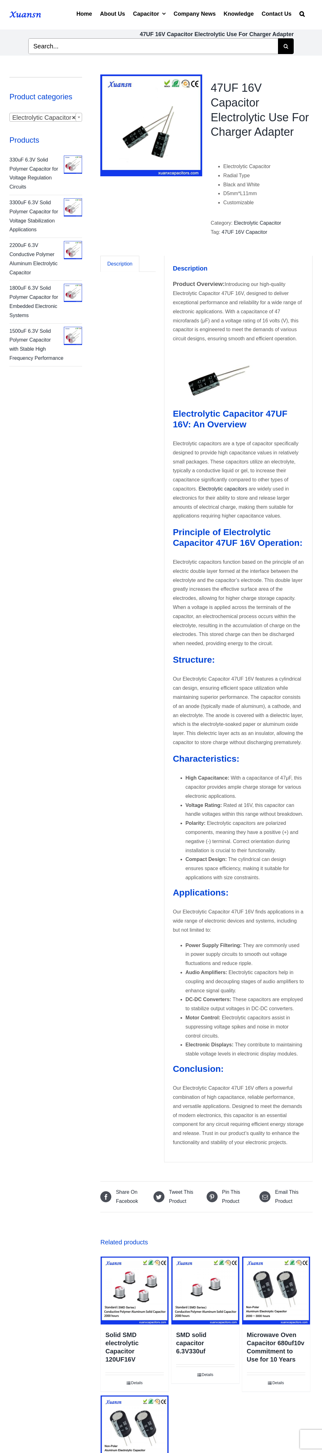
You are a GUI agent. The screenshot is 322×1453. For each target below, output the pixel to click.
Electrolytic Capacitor (257, 223)
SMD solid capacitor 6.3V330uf (191, 1343)
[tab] (119, 264)
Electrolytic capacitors (223, 488)
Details (137, 1383)
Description (119, 263)
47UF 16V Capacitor (244, 232)
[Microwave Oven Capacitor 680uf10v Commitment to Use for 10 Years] (276, 1290)
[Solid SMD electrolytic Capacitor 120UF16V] (135, 1290)
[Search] (302, 13)
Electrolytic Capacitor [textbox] (43, 117)
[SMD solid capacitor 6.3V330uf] (205, 1290)
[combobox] (45, 117)
